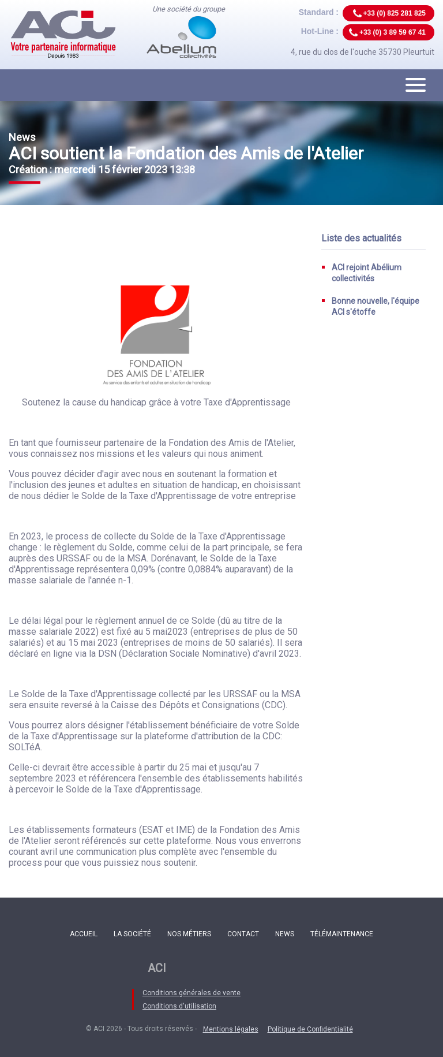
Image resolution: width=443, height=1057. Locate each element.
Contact (243, 934)
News (284, 934)
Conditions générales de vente (191, 993)
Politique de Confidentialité (310, 1029)
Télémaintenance (341, 934)
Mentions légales (230, 1029)
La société (132, 934)
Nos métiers (189, 934)
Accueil (83, 934)
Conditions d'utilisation (179, 1006)
